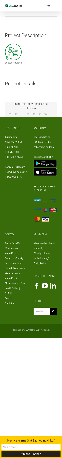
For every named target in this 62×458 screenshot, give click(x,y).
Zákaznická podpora (44, 147)
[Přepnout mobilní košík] (48, 6)
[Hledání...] (42, 311)
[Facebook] (37, 286)
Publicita (9, 303)
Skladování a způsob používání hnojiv (15, 286)
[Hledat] (53, 311)
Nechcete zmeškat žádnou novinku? (31, 440)
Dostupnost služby (43, 157)
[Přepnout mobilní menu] (55, 6)
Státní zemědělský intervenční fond (14, 261)
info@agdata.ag (42, 137)
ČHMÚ (8, 293)
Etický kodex (40, 263)
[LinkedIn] (53, 286)
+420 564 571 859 (43, 142)
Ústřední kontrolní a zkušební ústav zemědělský (15, 273)
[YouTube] (45, 286)
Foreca (8, 298)
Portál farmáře (12, 243)
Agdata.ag (45, 330)
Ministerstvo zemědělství (11, 251)
